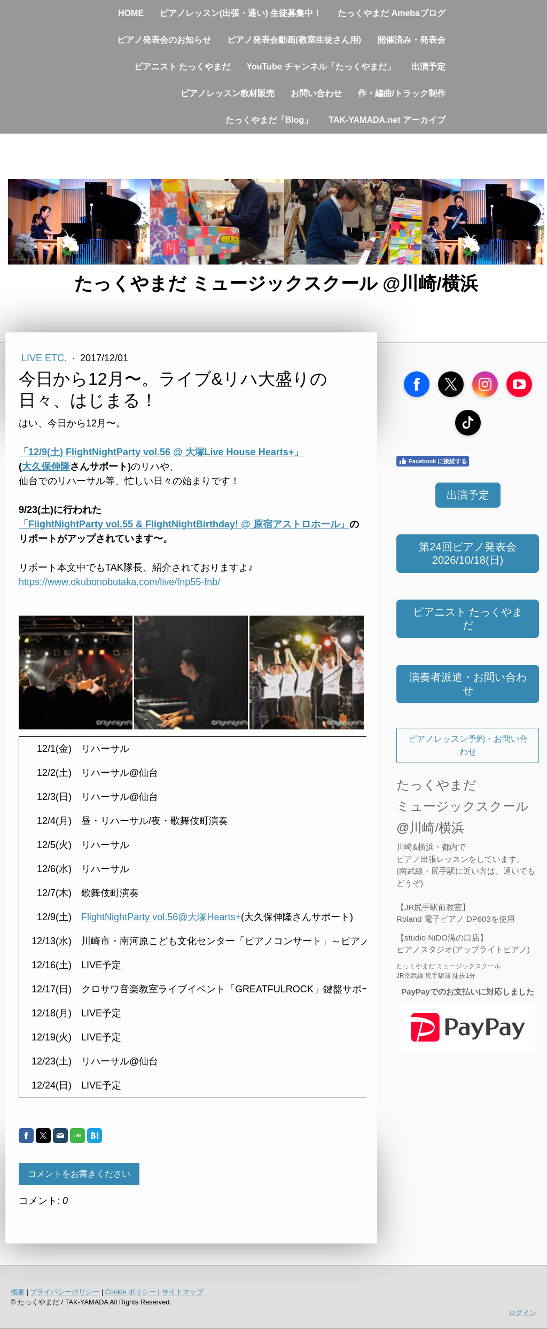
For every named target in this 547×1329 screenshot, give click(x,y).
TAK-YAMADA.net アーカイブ (387, 120)
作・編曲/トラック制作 (402, 93)
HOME (131, 13)
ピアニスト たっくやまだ (182, 66)
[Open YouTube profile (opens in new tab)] (519, 384)
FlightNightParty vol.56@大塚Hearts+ (161, 917)
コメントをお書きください (79, 1173)
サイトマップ (183, 1292)
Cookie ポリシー (130, 1292)
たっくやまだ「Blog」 (269, 120)
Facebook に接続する (432, 461)
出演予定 (428, 66)
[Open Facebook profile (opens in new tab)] (416, 384)
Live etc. (45, 358)
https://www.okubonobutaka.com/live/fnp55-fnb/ (119, 582)
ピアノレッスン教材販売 (228, 93)
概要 (18, 1292)
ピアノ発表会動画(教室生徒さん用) (294, 39)
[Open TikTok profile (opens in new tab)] (468, 423)
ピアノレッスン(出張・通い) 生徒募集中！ (241, 13)
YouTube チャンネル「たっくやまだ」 (320, 66)
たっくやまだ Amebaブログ (392, 13)
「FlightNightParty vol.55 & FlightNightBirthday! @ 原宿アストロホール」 (184, 524)
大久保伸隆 (46, 466)
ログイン (522, 1313)
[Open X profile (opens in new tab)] (451, 384)
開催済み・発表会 (411, 39)
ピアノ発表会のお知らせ (164, 39)
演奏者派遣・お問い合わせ (468, 683)
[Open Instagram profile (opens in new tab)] (485, 384)
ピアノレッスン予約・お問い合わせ (468, 745)
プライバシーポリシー (64, 1292)
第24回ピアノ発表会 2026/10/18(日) (467, 553)
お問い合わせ (316, 93)
